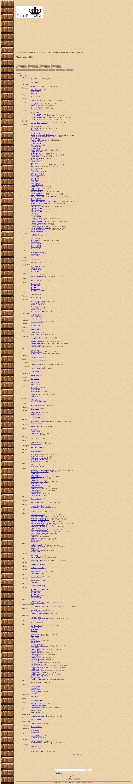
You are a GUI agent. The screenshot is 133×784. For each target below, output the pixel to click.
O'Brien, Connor (35, 400)
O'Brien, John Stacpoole (38, 200)
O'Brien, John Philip (37, 622)
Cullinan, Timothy (36, 148)
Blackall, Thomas (36, 548)
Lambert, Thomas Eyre (37, 477)
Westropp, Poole (35, 304)
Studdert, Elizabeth (36, 442)
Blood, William (35, 138)
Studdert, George (36, 345)
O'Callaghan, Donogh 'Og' (38, 458)
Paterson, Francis (36, 205)
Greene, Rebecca (36, 160)
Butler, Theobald (36, 90)
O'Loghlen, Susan (36, 86)
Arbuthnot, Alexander (37, 515)
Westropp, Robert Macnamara (39, 311)
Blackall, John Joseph (37, 426)
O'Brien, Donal (35, 97)
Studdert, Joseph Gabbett (38, 707)
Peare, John (34, 582)
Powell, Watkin (35, 431)
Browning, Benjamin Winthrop (40, 472)
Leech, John (34, 181)
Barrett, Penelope (36, 375)
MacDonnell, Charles (37, 186)
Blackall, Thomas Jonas (38, 550)
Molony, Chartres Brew (38, 276)
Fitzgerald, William (36, 151)
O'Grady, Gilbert (36, 741)
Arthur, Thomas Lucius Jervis (39, 334)
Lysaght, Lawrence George (39, 525)
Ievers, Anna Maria (36, 168)
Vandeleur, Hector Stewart (38, 672)
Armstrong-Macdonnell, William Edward (43, 136)
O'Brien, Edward (36, 198)
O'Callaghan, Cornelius (38, 751)
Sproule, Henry (35, 213)
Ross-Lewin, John (36, 316)
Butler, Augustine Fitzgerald (39, 716)
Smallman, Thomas (36, 485)
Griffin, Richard (35, 161)
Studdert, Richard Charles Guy (40, 613)
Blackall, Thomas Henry (38, 414)
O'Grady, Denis (35, 266)
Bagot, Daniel (35, 409)
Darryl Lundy (73, 776)
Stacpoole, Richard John (38, 116)
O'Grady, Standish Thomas (39, 742)
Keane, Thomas (35, 417)
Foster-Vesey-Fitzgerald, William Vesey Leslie (44, 606)
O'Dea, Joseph (35, 730)
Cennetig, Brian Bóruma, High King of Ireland (44, 523)
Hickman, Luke (35, 287)
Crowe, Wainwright (36, 143)
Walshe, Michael (36, 541)
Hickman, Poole (35, 594)
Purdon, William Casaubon (39, 533)
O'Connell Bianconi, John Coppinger (42, 421)
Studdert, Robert (35, 493)
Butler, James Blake (36, 338)
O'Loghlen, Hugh (36, 353)
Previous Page (60, 70)
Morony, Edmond (36, 577)
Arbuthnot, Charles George (39, 518)
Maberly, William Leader (38, 526)
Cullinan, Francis (36, 146)
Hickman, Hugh (35, 284)
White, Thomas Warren (37, 700)
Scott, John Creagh (36, 511)
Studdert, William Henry (38, 657)
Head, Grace (34, 555)
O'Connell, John (35, 388)
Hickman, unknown (36, 727)
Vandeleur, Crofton (36, 669)
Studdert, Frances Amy (37, 487)
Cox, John (34, 631)
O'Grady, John (35, 271)
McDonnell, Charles (37, 190)
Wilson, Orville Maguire (38, 230)
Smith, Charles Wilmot (37, 573)
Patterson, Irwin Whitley (38, 644)
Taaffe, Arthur (35, 396)
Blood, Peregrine (36, 719)
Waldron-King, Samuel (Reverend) (41, 507)
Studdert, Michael (36, 656)
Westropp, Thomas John (38, 603)
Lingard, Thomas (36, 183)
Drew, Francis (35, 91)
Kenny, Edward (35, 178)
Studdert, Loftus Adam (37, 346)
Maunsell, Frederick (37, 341)
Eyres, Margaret (35, 475)
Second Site (70, 782)
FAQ (26, 70)
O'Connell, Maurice (36, 389)
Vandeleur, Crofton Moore (38, 671)
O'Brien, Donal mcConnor (38, 401)
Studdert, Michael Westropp (39, 225)
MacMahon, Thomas (37, 235)
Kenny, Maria (35, 180)
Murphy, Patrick (35, 642)
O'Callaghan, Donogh (37, 456)
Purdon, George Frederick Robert (40, 531)
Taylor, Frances (35, 538)
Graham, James (35, 153)
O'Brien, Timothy (36, 597)
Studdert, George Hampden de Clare (41, 618)
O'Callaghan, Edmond (37, 459)
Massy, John (34, 696)
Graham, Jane (35, 156)
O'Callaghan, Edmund (37, 466)
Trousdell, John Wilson (37, 661)
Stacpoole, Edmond (36, 651)
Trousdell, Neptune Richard (39, 662)
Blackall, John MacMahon (38, 546)
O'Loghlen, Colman (36, 352)
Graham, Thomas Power (38, 158)
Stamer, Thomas (35, 220)
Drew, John (34, 93)
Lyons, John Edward (37, 185)
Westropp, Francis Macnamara (40, 301)
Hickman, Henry (36, 591)
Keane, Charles (35, 416)
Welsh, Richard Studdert (38, 447)
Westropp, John (35, 303)
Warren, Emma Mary (37, 675)
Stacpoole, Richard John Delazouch (41, 117)
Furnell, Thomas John (37, 368)
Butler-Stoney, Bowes (37, 521)
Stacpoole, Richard (36, 114)
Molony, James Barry (37, 193)
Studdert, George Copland (38, 223)
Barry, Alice (34, 275)
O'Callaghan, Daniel (37, 454)
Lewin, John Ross (36, 315)
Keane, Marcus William (38, 175)
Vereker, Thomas (36, 540)
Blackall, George (36, 545)
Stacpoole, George (36, 215)
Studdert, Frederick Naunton (39, 221)
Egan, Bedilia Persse (37, 150)
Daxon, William (35, 325)
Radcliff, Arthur (35, 384)
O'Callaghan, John (36, 461)
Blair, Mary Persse (36, 626)
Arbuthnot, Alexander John (39, 516)
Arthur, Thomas (35, 332)
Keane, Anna (34, 171)
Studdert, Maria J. (36, 492)
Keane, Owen (35, 176)
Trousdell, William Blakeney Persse (41, 666)
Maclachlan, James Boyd (38, 564)
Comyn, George (35, 379)
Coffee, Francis (35, 430)
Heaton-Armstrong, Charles (39, 165)
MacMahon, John (36, 294)
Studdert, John (35, 536)
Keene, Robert (35, 371)
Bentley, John (35, 382)
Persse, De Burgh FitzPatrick (39, 646)
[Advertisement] (73, 35)
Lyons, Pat (34, 639)
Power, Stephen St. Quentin (39, 361)
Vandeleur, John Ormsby (38, 674)
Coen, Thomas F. (36, 350)
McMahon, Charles (36, 748)
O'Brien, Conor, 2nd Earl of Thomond (42, 196)
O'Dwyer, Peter (35, 248)
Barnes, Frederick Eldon (38, 580)
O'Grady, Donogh (36, 269)
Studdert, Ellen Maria (37, 433)
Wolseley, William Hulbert (38, 679)
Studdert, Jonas (35, 488)
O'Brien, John (35, 112)
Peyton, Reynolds (36, 649)
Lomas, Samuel (35, 637)
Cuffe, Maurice (35, 145)
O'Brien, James (35, 126)
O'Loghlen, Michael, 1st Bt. (39, 203)
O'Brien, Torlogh (36, 130)
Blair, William (35, 627)
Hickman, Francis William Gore (40, 589)
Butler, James (35, 571)
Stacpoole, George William (39, 123)
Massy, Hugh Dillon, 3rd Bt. (39, 560)
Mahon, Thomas (35, 188)
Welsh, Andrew (35, 677)
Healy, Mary (34, 163)
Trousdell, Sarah (35, 495)
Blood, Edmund (35, 610)
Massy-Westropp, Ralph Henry (40, 482)
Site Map (52, 70)
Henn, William (35, 166)
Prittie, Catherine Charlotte (39, 530)
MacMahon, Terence (37, 746)
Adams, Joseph (35, 133)
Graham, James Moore (37, 155)
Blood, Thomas (35, 240)
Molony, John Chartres (37, 195)
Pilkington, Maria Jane (37, 206)
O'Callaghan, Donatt (37, 465)
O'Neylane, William (36, 107)
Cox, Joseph (34, 632)
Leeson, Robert (35, 557)
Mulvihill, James (36, 710)
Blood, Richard (35, 238)
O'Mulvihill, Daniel (36, 451)
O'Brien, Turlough (36, 298)
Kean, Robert (35, 170)
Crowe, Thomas (35, 79)
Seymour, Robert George (38, 585)
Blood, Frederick (36, 104)
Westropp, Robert (36, 306)
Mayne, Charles (35, 528)
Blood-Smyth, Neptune (37, 405)
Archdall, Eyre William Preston (40, 520)
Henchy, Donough (36, 280)
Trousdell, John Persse (37, 659)
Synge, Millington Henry (38, 100)
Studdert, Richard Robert (38, 364)
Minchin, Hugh (35, 254)
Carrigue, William (36, 329)
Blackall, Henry (35, 412)
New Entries (19, 70)
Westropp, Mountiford (37, 502)
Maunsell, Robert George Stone (40, 343)
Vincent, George (35, 259)
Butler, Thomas (35, 82)
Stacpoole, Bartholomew (38, 506)
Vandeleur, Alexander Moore (39, 226)
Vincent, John (35, 255)
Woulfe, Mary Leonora (37, 231)
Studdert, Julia (35, 435)
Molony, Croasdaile (36, 357)
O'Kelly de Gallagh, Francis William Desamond (45, 201)
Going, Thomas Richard (38, 252)
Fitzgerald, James (36, 395)
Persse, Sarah (35, 647)
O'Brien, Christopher (37, 243)
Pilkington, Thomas (36, 208)
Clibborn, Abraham (36, 141)
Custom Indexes (33, 70)
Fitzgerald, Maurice (36, 736)
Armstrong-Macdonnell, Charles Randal (42, 135)
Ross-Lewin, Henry (36, 423)
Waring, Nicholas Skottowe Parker (41, 228)
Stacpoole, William (36, 119)
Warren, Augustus (36, 444)
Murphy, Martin (35, 641)
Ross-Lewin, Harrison (37, 322)
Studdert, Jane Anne (36, 652)
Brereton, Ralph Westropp (38, 140)
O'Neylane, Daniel (36, 105)
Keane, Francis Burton (37, 173)
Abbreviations (44, 70)
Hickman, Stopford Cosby (38, 290)
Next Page (69, 70)
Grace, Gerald (35, 636)
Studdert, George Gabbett (38, 705)
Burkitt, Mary (35, 438)
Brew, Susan (34, 629)
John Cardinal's (65, 782)
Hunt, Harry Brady (36, 682)
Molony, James (35, 191)
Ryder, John (34, 535)
